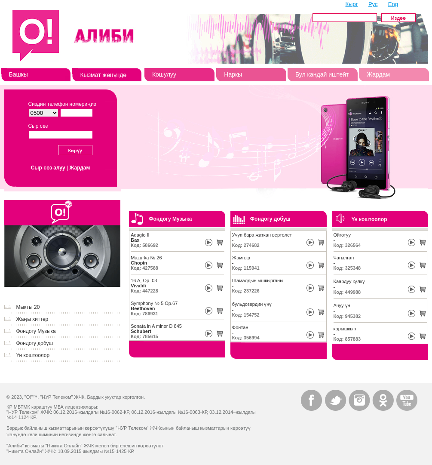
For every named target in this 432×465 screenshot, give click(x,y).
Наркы (233, 74)
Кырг (352, 4)
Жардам (378, 74)
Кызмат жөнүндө (103, 74)
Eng (393, 4)
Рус (373, 4)
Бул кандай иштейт (322, 74)
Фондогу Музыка (36, 331)
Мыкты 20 (28, 307)
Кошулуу (164, 74)
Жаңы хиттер (32, 319)
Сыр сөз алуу (48, 168)
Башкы (18, 74)
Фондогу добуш (34, 343)
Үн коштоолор (33, 355)
